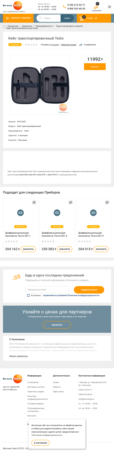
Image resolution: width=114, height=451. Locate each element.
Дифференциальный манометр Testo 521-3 (91, 230)
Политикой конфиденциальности (46, 435)
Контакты (31, 412)
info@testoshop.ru (86, 395)
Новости (57, 383)
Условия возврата (35, 400)
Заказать (95, 66)
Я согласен (40, 442)
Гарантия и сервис (35, 388)
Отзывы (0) (84, 155)
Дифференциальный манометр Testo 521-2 (54, 230)
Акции (56, 378)
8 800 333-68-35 (76, 8)
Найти (67, 18)
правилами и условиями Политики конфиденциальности (71, 291)
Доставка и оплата (36, 383)
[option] (40, 85)
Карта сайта (58, 388)
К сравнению (87, 44)
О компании (33, 378)
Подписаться (89, 286)
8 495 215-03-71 (76, 5)
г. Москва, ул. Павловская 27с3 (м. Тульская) (92, 379)
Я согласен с (63, 291)
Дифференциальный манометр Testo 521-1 (17, 230)
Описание (30, 155)
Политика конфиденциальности (37, 393)
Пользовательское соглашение (35, 405)
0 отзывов (54, 45)
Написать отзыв (68, 45)
